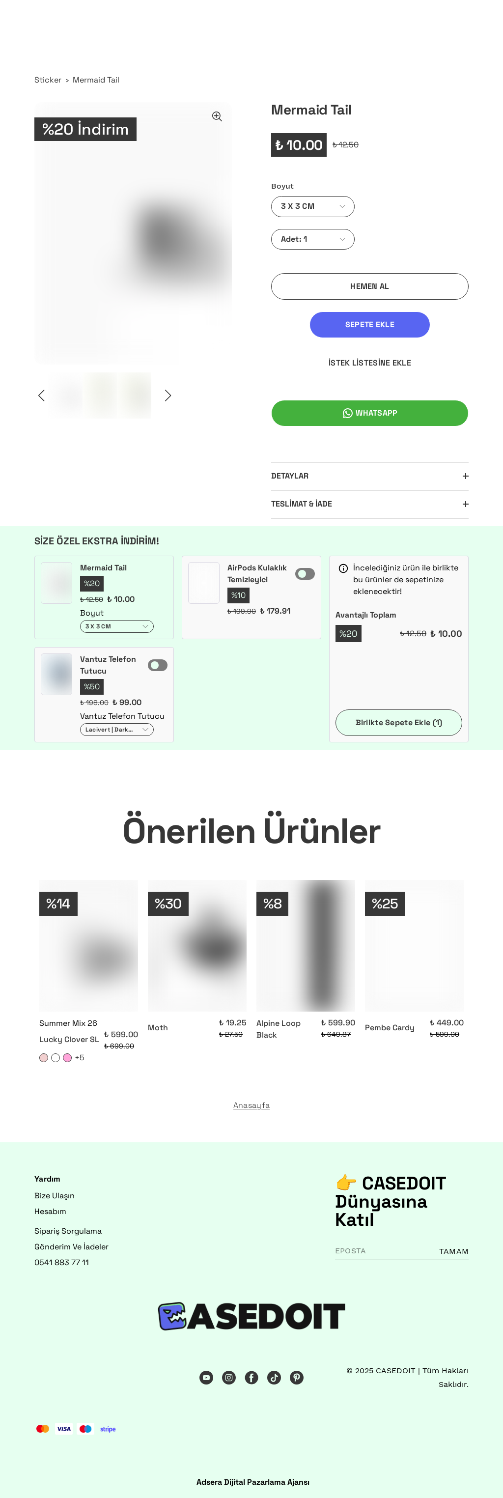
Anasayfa (251, 1105)
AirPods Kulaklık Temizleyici (257, 574)
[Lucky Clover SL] (88, 946)
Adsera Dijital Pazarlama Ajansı (252, 1482)
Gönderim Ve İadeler (71, 1247)
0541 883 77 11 (61, 1262)
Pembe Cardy (390, 1027)
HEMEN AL (369, 286)
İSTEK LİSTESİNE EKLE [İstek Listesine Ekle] (370, 363)
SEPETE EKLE (369, 324)
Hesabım (50, 1211)
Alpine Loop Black (278, 1029)
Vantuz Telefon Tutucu (108, 665)
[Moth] (197, 946)
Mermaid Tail (96, 80)
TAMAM (454, 1251)
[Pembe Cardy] (414, 946)
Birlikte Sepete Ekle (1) (399, 722)
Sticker (47, 80)
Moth (158, 1027)
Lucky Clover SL (69, 1039)
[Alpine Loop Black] (305, 946)
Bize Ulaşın (54, 1195)
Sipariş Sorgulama (68, 1231)
